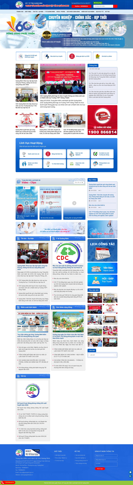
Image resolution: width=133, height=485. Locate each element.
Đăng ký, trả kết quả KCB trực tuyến (31, 56)
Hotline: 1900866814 (81, 6)
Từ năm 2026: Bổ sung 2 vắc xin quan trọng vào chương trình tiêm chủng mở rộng (68, 366)
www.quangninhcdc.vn (27, 474)
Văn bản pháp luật (80, 455)
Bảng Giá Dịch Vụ (57, 153)
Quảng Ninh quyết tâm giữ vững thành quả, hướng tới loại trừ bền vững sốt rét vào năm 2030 (26, 131)
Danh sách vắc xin (33, 153)
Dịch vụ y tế (99, 11)
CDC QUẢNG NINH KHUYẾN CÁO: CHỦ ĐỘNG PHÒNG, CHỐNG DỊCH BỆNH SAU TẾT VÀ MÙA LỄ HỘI (33, 361)
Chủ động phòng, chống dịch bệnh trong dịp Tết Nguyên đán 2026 (32, 368)
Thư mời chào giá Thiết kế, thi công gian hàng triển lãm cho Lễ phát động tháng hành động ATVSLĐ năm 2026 (68, 296)
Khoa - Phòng (61, 11)
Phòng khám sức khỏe (104, 163)
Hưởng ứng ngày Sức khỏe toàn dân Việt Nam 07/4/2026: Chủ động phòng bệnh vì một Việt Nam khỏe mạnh (68, 336)
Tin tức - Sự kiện (38, 11)
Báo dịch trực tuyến (56, 56)
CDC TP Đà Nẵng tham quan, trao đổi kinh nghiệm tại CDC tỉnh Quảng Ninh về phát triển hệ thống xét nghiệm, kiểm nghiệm (74, 131)
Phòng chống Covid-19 (81, 460)
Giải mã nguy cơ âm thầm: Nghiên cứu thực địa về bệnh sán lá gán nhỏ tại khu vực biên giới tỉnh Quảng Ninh (33, 348)
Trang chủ (19, 11)
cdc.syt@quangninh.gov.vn (26, 472)
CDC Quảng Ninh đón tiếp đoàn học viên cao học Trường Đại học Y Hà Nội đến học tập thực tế (27, 105)
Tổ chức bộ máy (59, 460)
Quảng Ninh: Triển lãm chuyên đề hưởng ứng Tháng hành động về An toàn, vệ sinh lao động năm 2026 (50, 131)
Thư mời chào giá (94, 69)
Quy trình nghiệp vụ (80, 457)
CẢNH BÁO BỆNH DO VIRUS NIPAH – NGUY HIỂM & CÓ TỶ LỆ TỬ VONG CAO (69, 355)
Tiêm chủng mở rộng (81, 463)
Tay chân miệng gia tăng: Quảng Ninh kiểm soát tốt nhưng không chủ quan (31, 335)
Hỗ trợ (107, 11)
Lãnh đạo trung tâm (60, 455)
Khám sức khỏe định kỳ (32, 163)
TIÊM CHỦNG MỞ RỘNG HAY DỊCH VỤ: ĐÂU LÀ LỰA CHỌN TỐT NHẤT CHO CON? (32, 355)
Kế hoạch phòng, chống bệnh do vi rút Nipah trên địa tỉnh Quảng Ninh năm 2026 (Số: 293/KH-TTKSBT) (33, 423)
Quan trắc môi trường (79, 163)
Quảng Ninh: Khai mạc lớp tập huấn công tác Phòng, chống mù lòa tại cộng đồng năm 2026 (26, 82)
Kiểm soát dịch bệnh (88, 11)
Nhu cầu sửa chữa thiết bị (61, 278)
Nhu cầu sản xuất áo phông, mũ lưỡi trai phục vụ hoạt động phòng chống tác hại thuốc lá (68, 266)
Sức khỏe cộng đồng (73, 11)
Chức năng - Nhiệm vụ (60, 457)
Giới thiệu (28, 11)
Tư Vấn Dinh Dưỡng (58, 163)
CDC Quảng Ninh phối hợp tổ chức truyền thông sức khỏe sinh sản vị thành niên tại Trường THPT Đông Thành (62, 97)
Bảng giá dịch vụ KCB (82, 56)
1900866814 (25, 467)
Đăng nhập (97, 2)
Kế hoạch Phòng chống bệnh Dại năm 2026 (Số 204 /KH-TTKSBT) (32, 437)
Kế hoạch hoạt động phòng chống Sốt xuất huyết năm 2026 (32, 404)
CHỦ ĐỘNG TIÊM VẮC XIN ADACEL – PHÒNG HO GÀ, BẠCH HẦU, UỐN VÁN (68, 360)
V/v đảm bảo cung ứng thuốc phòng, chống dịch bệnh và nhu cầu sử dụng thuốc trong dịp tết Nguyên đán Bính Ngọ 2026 (33, 430)
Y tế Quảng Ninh (50, 11)
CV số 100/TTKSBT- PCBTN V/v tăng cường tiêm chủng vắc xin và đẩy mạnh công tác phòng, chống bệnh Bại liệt (33, 415)
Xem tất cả (79, 182)
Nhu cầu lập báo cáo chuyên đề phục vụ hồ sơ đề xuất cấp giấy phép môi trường (68, 290)
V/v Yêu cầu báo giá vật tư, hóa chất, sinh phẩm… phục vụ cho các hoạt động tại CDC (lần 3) (102, 86)
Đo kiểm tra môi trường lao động (104, 153)
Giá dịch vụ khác (107, 56)
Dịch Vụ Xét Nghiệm (81, 153)
